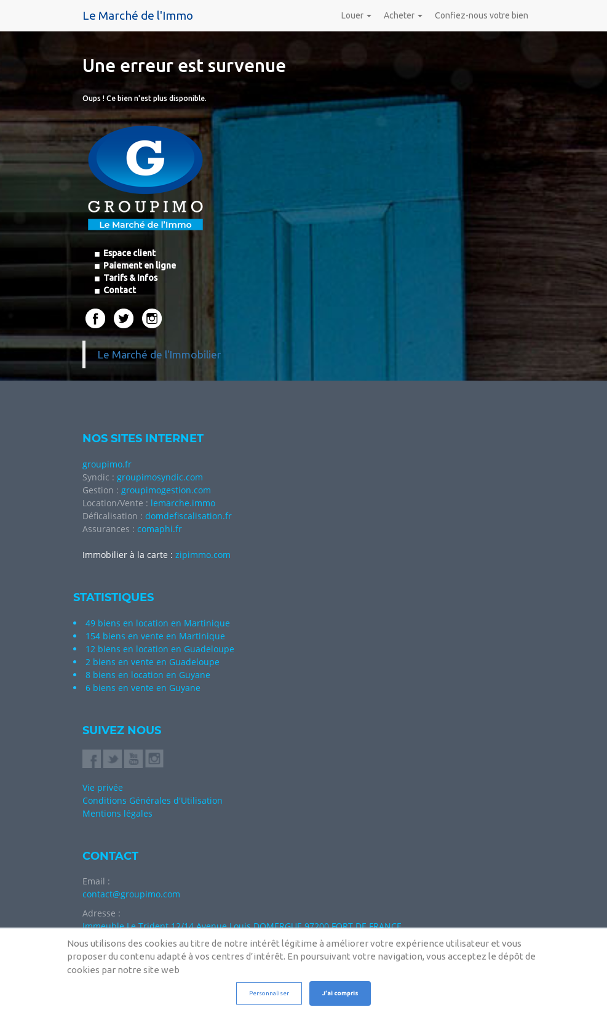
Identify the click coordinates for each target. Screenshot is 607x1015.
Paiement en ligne (138, 265)
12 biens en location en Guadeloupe (159, 649)
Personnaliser (269, 993)
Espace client (128, 253)
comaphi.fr (159, 529)
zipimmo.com (203, 554)
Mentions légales (117, 813)
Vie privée (102, 787)
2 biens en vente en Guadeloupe (152, 662)
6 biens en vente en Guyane (142, 688)
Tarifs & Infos (129, 278)
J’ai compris (340, 993)
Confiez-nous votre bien (481, 15)
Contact (118, 290)
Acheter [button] (403, 15)
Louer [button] (356, 15)
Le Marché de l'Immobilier (159, 354)
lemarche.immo (183, 503)
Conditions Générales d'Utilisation (152, 800)
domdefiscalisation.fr (188, 516)
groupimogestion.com (166, 490)
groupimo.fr (107, 464)
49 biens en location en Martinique (157, 623)
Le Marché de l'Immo (137, 15)
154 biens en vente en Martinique (155, 636)
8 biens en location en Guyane (147, 675)
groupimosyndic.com (160, 477)
